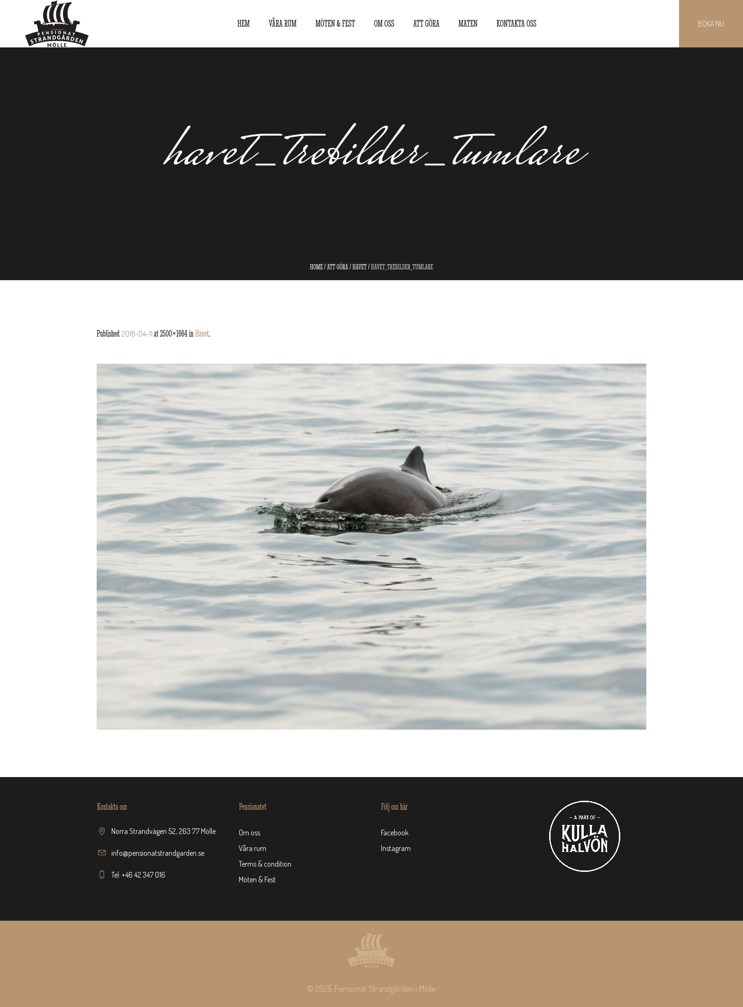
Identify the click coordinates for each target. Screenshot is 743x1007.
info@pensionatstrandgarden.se (157, 853)
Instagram (396, 848)
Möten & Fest (257, 879)
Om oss (249, 832)
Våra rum (252, 848)
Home (316, 267)
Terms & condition (265, 864)
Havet (360, 267)
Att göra (337, 267)
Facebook (394, 832)
